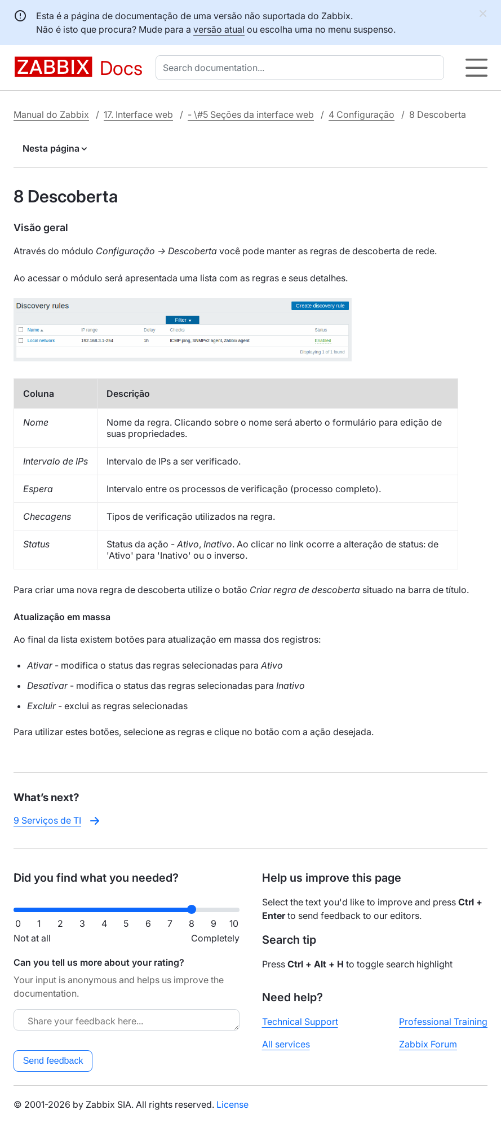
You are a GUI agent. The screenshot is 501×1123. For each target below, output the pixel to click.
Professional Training (443, 1021)
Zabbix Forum (428, 1044)
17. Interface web (138, 114)
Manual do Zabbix (51, 114)
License (232, 1104)
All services (286, 1044)
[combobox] (302, 67)
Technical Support (300, 1021)
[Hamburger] (476, 68)
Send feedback (53, 1060)
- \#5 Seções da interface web (251, 114)
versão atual (219, 29)
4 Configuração (361, 114)
